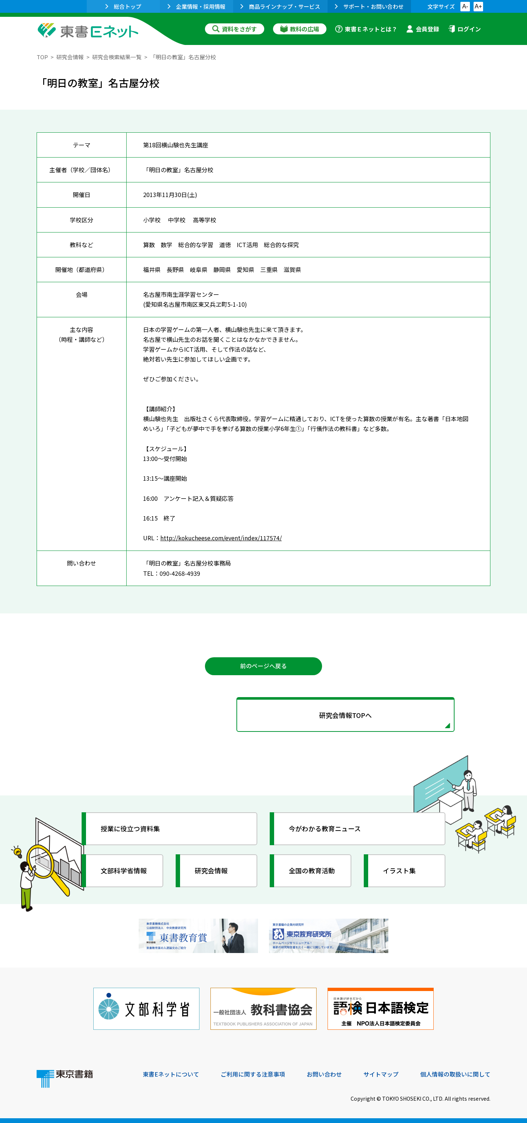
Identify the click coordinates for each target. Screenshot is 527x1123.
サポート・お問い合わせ (369, 6)
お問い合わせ (324, 1073)
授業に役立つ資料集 (130, 828)
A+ (478, 6)
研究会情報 (70, 57)
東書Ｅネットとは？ (366, 28)
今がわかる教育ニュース (325, 828)
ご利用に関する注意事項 (253, 1073)
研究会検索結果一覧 (117, 57)
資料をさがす (234, 28)
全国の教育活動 (312, 870)
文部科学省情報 (124, 870)
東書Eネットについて (171, 1073)
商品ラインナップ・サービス (280, 6)
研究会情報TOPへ (263, 715)
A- (465, 6)
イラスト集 (399, 870)
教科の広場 (299, 28)
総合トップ (123, 6)
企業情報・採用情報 (196, 6)
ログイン (464, 28)
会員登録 (422, 28)
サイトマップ (381, 1073)
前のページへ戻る (263, 665)
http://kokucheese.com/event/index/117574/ (221, 537)
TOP (42, 57)
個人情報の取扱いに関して (455, 1073)
